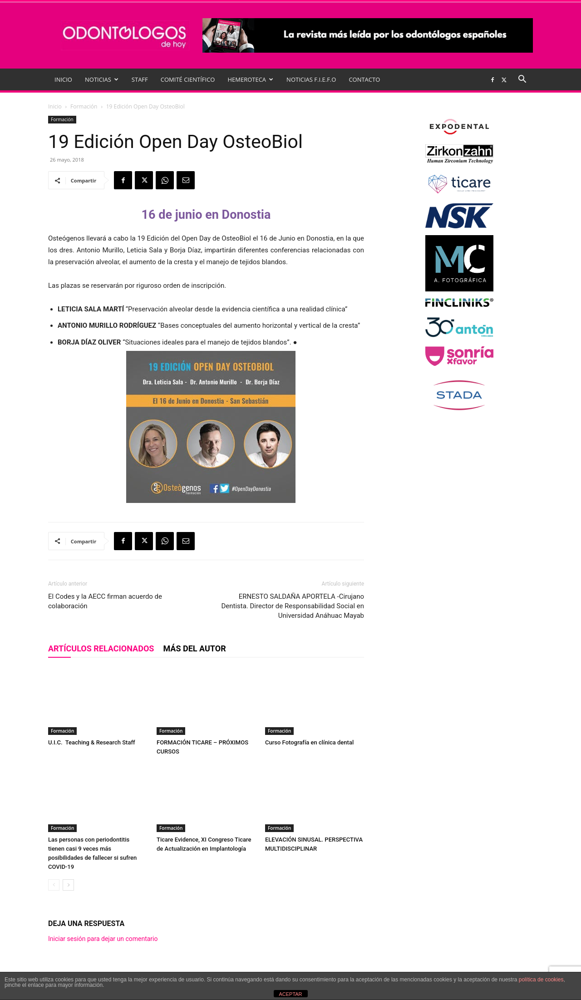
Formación (83, 106)
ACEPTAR (290, 994)
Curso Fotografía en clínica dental (311, 742)
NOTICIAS (101, 79)
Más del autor (194, 648)
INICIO (63, 79)
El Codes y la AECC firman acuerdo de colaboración (105, 601)
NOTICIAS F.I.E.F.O (311, 79)
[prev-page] (53, 885)
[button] (522, 80)
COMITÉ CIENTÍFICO (188, 79)
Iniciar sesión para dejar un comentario (103, 938)
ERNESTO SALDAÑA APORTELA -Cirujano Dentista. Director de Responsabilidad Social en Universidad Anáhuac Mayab (292, 606)
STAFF (140, 79)
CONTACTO (364, 79)
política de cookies (541, 979)
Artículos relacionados (101, 648)
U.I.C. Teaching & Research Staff (91, 742)
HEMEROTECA (250, 79)
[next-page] (68, 885)
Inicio (55, 106)
